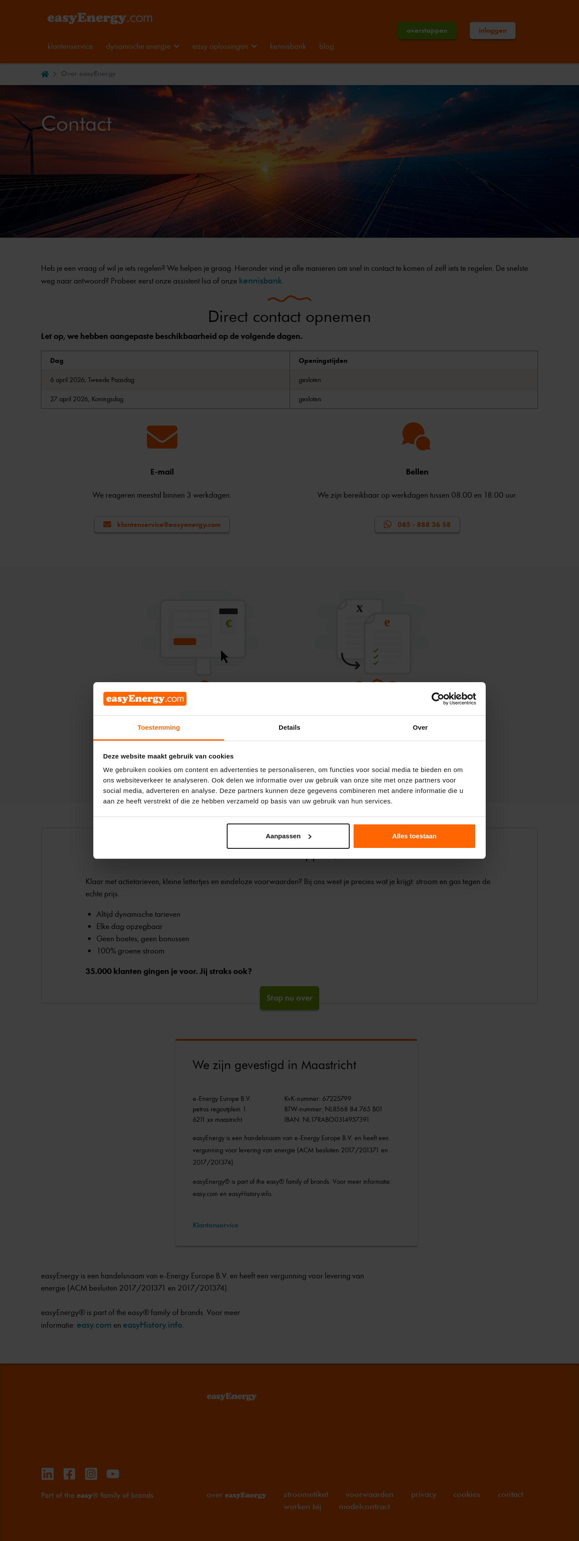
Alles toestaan (414, 836)
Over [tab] (420, 727)
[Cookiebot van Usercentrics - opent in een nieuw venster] (438, 698)
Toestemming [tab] (158, 727)
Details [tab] (289, 727)
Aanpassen (288, 836)
